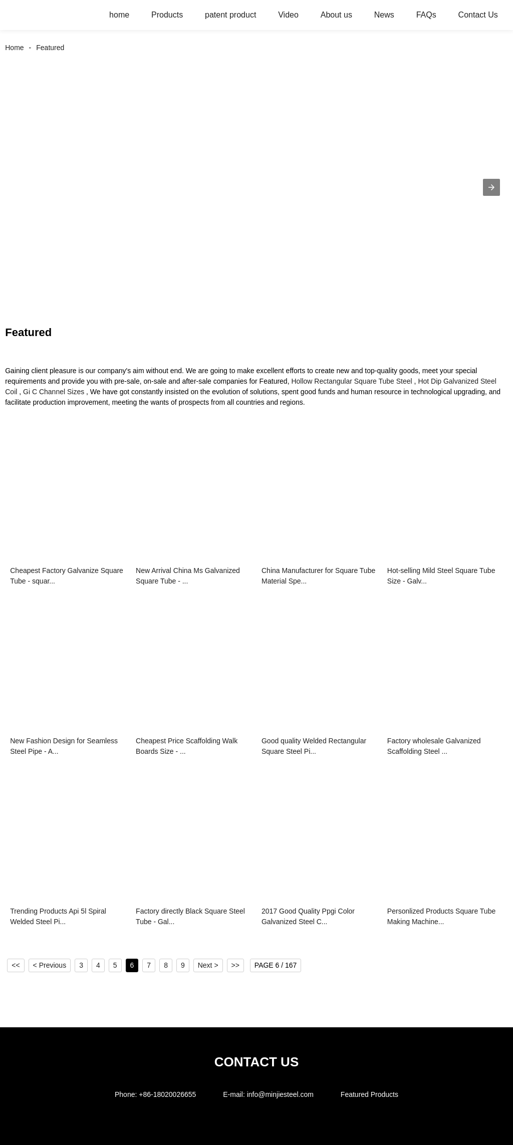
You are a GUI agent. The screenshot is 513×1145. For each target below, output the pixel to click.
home (119, 15)
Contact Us (478, 15)
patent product (230, 15)
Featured (50, 48)
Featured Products (369, 1094)
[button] (491, 187)
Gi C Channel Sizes (53, 392)
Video (288, 15)
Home (14, 48)
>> (235, 965)
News (384, 15)
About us (336, 15)
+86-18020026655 (167, 1094)
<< (16, 965)
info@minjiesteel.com (280, 1094)
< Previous (50, 965)
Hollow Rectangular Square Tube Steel (351, 381)
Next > (208, 965)
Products (167, 15)
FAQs (426, 15)
